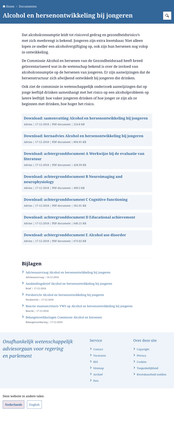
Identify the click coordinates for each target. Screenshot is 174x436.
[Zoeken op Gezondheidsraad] (167, 37)
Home (8, 28)
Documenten (28, 28)
